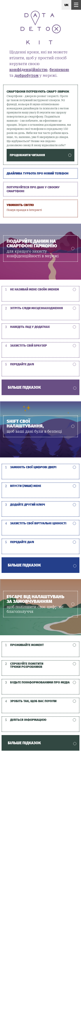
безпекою (59, 69)
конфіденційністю (28, 69)
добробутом (26, 75)
